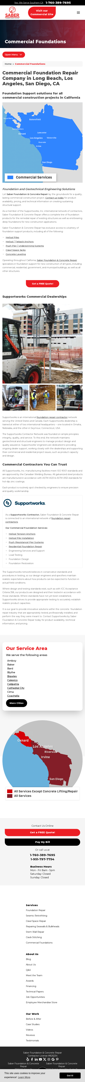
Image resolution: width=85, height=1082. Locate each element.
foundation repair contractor (52, 417)
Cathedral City (15, 688)
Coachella (13, 695)
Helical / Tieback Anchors (20, 241)
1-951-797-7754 (42, 859)
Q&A (28, 970)
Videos (29, 1029)
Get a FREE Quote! (42, 283)
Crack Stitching (34, 937)
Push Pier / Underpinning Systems (25, 246)
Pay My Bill (42, 842)
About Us (31, 964)
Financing (31, 986)
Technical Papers (35, 991)
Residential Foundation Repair (25, 546)
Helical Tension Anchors (22, 534)
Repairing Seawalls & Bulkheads (42, 926)
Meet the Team (34, 975)
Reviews (30, 1035)
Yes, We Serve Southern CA (28, 2)
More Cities (17, 703)
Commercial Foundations (39, 942)
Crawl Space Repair (36, 921)
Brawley (12, 676)
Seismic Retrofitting (36, 915)
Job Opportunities (35, 997)
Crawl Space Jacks (16, 250)
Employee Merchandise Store (41, 1002)
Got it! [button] (70, 1075)
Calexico (12, 680)
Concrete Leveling (16, 254)
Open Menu (14, 54)
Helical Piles (12, 237)
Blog (28, 959)
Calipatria (13, 684)
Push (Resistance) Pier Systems (26, 542)
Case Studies (32, 1024)
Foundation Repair (35, 910)
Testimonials (32, 1040)
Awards (30, 980)
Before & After (33, 1019)
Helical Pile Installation (21, 538)
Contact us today (54, 197)
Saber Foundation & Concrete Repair (57, 260)
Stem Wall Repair (35, 932)
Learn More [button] (24, 1077)
